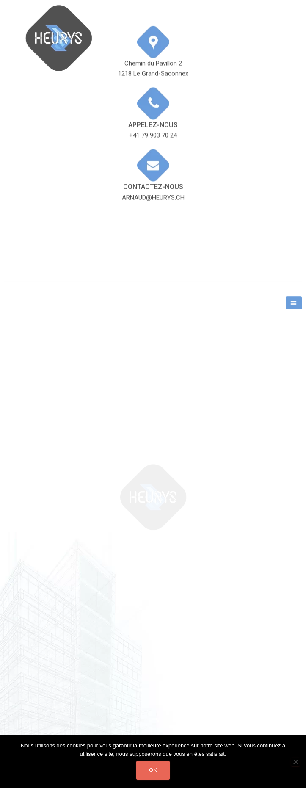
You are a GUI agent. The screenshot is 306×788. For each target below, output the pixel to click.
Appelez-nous (153, 102)
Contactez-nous (153, 164)
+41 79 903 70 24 (153, 113)
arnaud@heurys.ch (153, 175)
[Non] (295, 762)
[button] (294, 307)
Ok (153, 770)
